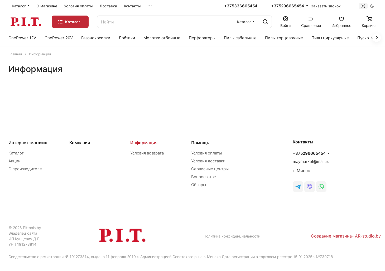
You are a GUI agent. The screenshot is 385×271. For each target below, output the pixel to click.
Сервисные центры (210, 168)
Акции (14, 160)
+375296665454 (287, 6)
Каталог (16, 153)
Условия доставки (208, 160)
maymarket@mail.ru (311, 161)
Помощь (200, 142)
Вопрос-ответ (204, 176)
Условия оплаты (206, 153)
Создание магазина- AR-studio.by (346, 236)
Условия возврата (147, 153)
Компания (79, 142)
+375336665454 (240, 6)
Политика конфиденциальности (232, 236)
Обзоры (198, 184)
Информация (143, 142)
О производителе (25, 168)
